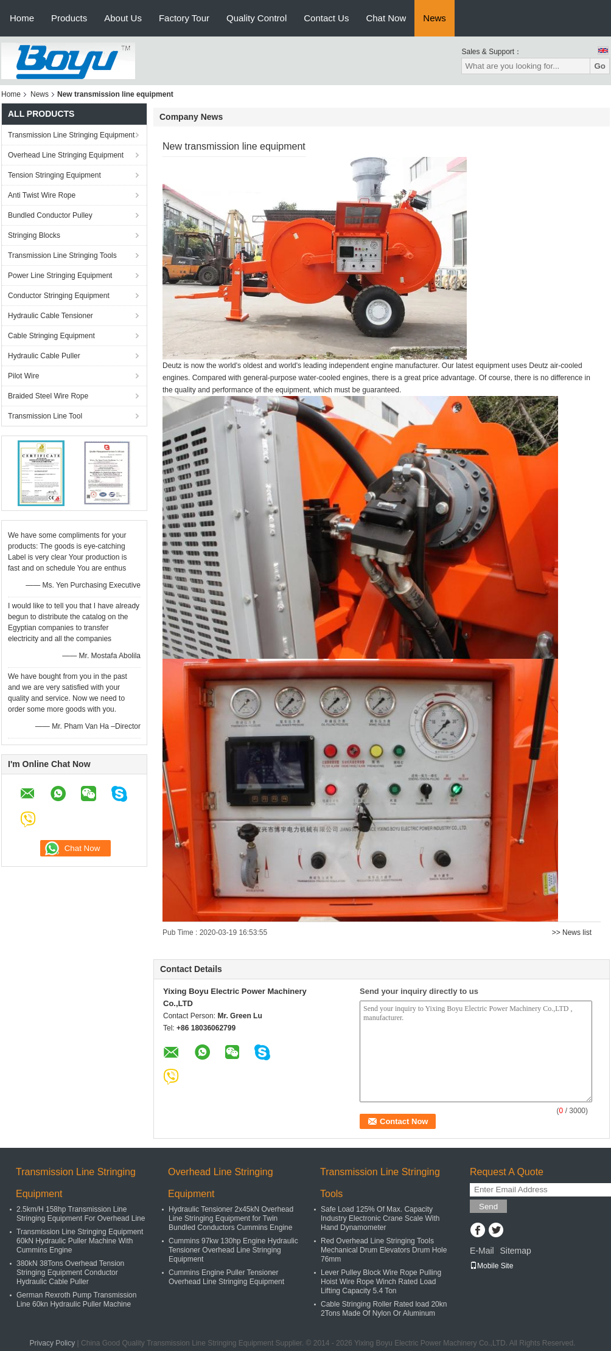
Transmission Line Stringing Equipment (71, 135)
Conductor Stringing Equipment (59, 295)
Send (488, 1206)
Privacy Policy (52, 1343)
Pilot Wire (23, 376)
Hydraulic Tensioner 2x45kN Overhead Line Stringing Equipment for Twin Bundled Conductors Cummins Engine (231, 1218)
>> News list (572, 932)
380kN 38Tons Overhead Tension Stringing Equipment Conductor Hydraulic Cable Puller (70, 1272)
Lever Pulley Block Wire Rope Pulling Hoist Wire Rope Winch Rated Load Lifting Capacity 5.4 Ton (381, 1281)
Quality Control (256, 18)
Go (600, 66)
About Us (123, 18)
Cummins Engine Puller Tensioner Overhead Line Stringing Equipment (226, 1277)
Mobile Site (491, 1266)
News (434, 18)
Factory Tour (184, 18)
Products (69, 18)
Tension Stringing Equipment (54, 175)
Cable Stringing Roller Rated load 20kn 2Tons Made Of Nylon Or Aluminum (384, 1309)
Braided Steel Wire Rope (48, 396)
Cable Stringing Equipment (51, 336)
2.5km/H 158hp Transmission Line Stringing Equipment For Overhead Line (80, 1214)
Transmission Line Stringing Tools (62, 255)
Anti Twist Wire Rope (41, 195)
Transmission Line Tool (45, 416)
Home (22, 18)
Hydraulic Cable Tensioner (50, 315)
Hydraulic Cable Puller (44, 356)
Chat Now (386, 18)
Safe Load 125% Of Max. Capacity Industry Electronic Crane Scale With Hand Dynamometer (380, 1218)
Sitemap (515, 1250)
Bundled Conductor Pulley (50, 215)
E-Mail (482, 1250)
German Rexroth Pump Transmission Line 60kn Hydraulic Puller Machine (76, 1299)
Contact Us (326, 18)
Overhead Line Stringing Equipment (66, 155)
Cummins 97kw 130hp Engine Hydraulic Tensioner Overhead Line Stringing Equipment (233, 1250)
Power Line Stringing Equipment (60, 275)
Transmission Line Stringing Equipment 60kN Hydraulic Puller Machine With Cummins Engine (79, 1241)
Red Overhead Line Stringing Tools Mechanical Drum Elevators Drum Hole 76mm (384, 1250)
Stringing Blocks (34, 235)
